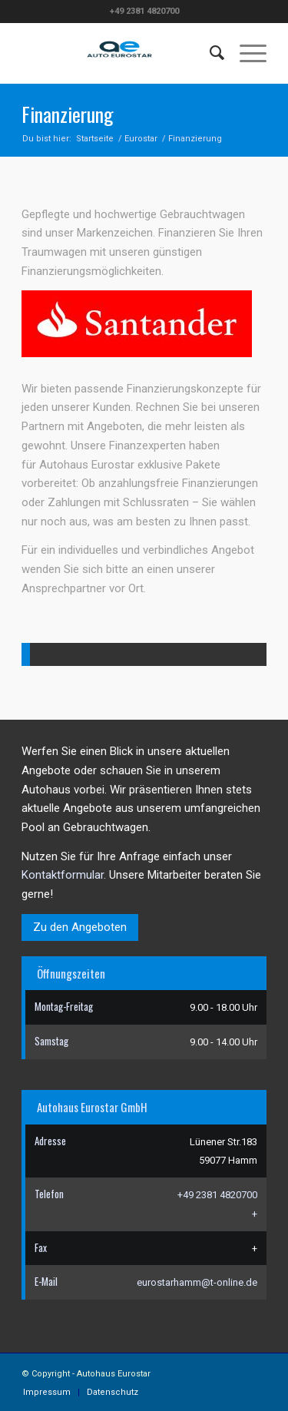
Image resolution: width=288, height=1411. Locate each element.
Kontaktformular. (64, 875)
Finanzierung (68, 114)
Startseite (95, 139)
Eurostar (140, 139)
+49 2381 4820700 (217, 1195)
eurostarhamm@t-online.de (197, 1282)
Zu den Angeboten (80, 927)
